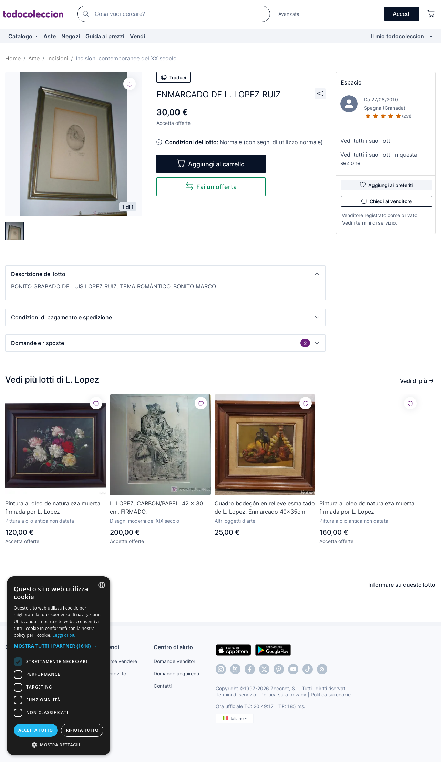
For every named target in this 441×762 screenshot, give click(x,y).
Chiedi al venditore (386, 201)
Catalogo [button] (21, 36)
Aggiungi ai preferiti (386, 184)
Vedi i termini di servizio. (369, 223)
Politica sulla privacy (283, 694)
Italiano (235, 718)
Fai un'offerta (211, 186)
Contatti (163, 686)
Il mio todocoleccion (397, 36)
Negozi (70, 36)
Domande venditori (175, 661)
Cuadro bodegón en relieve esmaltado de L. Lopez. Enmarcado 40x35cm (265, 507)
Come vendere (120, 661)
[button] (165, 274)
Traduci (173, 77)
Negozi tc (115, 673)
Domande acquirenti (176, 673)
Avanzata (288, 14)
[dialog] (58, 665)
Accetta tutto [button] (35, 730)
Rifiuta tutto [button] (82, 730)
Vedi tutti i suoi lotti (366, 140)
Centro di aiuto (173, 647)
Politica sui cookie (331, 694)
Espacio (351, 82)
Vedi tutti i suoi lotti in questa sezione (378, 158)
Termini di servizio (236, 694)
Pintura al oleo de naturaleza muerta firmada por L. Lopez (52, 507)
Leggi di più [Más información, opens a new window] (64, 635)
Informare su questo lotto (401, 584)
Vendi (137, 36)
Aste (49, 36)
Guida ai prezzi (104, 36)
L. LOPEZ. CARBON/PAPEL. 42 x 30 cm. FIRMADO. (156, 507)
